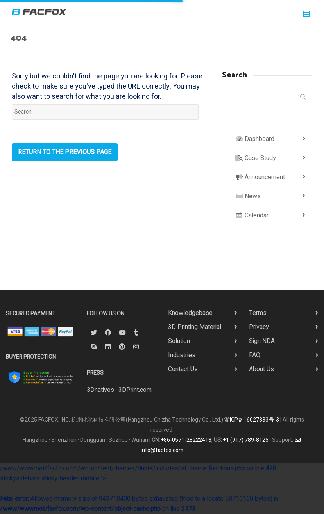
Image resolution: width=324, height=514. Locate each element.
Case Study (255, 158)
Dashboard (254, 139)
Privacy (259, 327)
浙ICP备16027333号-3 (251, 420)
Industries (181, 355)
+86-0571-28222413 (186, 440)
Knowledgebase (190, 313)
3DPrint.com (135, 390)
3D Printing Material (194, 327)
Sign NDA (262, 341)
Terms (258, 313)
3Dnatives (100, 390)
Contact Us (183, 369)
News (248, 196)
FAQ (254, 355)
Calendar (252, 215)
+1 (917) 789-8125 (246, 440)
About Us (261, 369)
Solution (179, 341)
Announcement (260, 177)
